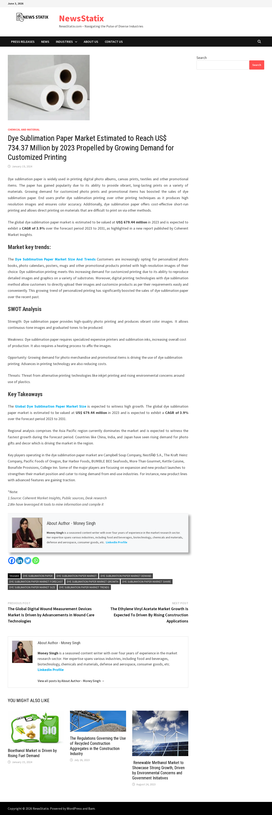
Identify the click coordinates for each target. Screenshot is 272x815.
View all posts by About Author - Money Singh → (71, 681)
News (45, 41)
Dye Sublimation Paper (38, 576)
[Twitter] (27, 560)
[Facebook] (11, 560)
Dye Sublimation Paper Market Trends (84, 587)
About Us (91, 41)
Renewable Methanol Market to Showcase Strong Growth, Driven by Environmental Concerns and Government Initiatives (158, 770)
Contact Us (114, 41)
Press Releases (23, 41)
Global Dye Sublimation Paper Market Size (50, 406)
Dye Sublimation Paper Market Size (32, 587)
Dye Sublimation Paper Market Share (146, 581)
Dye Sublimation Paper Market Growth (92, 581)
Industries (64, 41)
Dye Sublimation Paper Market (77, 576)
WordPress (74, 808)
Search (201, 57)
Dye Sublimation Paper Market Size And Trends (55, 259)
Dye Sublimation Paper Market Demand (126, 576)
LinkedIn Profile (116, 542)
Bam (91, 808)
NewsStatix (81, 18)
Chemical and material (24, 129)
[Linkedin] (19, 560)
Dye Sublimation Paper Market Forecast (36, 581)
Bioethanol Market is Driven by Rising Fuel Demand (32, 753)
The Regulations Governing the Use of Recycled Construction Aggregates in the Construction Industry (98, 746)
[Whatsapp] (35, 560)
